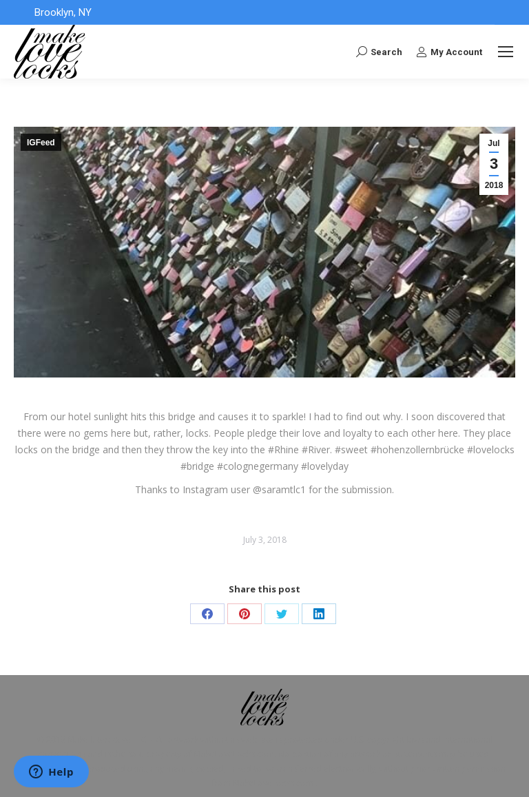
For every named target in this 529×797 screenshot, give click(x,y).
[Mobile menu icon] (505, 51)
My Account (449, 51)
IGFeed (41, 142)
